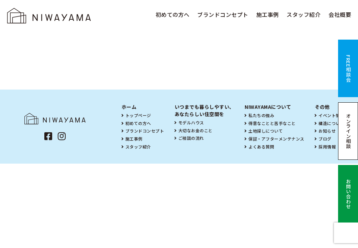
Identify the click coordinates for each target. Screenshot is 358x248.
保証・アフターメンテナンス (276, 139)
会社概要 (339, 14)
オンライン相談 (348, 131)
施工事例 (267, 14)
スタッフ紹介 (304, 14)
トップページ (138, 115)
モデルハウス (191, 122)
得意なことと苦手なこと (272, 123)
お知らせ (327, 131)
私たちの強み (261, 115)
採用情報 (327, 146)
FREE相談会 (348, 68)
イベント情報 (331, 115)
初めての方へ (173, 14)
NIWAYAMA (49, 15)
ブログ (325, 139)
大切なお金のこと (195, 130)
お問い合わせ (348, 194)
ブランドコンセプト (222, 14)
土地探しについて (265, 131)
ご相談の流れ (191, 138)
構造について (331, 123)
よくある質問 (261, 146)
